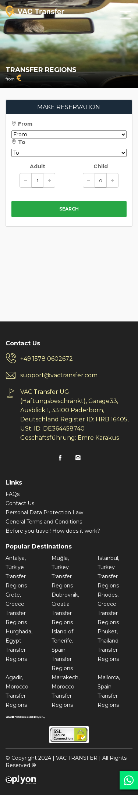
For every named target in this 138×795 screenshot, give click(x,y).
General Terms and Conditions (44, 521)
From (21, 123)
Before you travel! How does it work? (53, 531)
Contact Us (20, 503)
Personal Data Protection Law (44, 512)
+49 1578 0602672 (46, 358)
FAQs (13, 494)
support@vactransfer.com (59, 375)
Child (100, 166)
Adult (37, 166)
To (18, 142)
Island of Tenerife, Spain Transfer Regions (62, 650)
